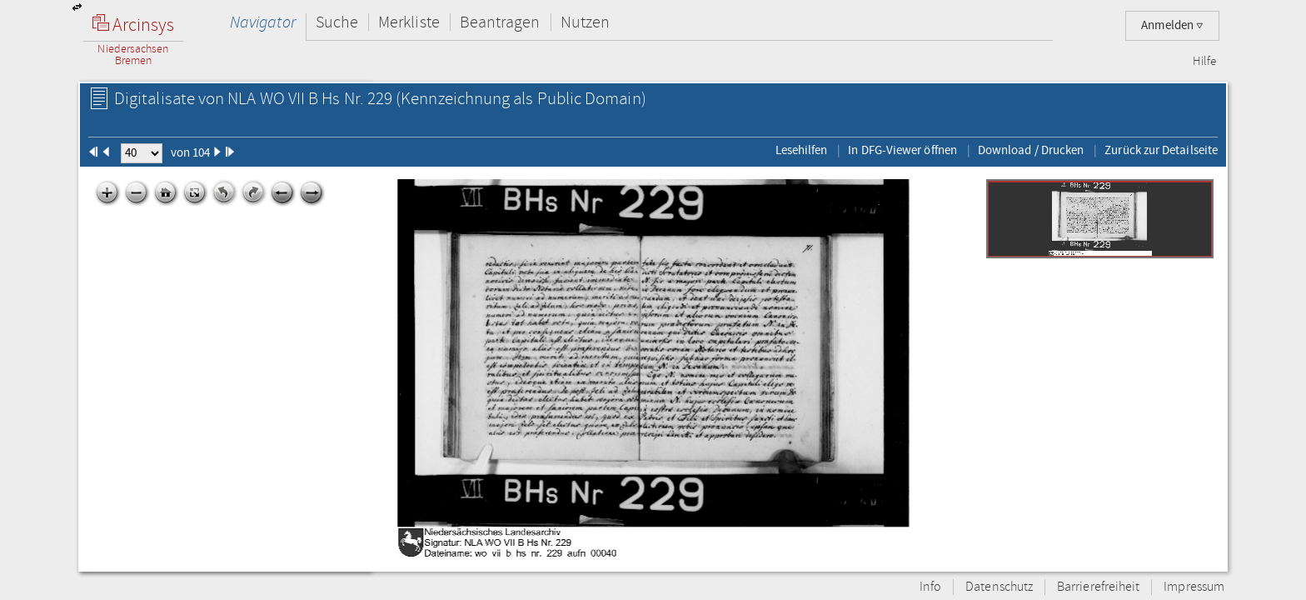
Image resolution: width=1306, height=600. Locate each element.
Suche (337, 22)
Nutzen (585, 22)
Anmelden (1172, 25)
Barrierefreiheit (1098, 587)
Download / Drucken (1031, 150)
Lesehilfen (801, 150)
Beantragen (500, 22)
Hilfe (1204, 61)
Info (930, 587)
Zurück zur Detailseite (1161, 150)
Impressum (1194, 587)
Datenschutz (999, 587)
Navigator (263, 22)
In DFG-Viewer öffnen (902, 150)
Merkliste (409, 22)
